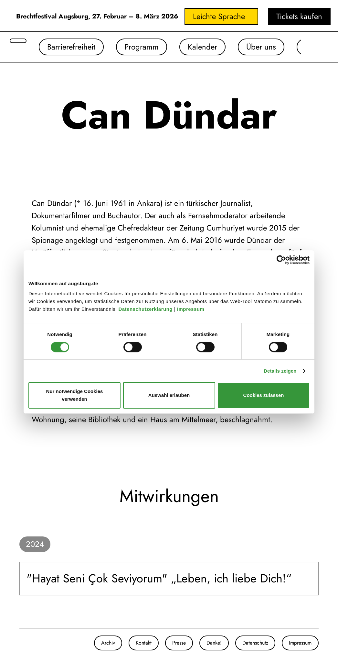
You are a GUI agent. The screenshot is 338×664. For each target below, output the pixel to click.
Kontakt (144, 643)
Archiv (108, 643)
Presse (179, 643)
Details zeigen (280, 371)
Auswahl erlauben (169, 395)
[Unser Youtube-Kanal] (32, 643)
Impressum (191, 309)
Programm (141, 46)
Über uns (261, 46)
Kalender (202, 46)
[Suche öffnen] (18, 41)
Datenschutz (255, 643)
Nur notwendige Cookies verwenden (74, 395)
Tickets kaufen (299, 16)
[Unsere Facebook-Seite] (25, 643)
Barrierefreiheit (71, 46)
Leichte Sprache (219, 16)
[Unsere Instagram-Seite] (19, 643)
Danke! (214, 643)
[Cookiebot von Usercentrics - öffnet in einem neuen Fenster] (281, 260)
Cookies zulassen (263, 395)
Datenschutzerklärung (146, 309)
